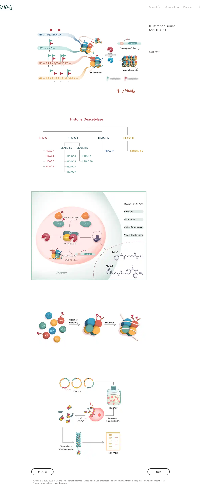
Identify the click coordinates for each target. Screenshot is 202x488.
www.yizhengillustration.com (54, 483)
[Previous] (42, 471)
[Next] (158, 471)
